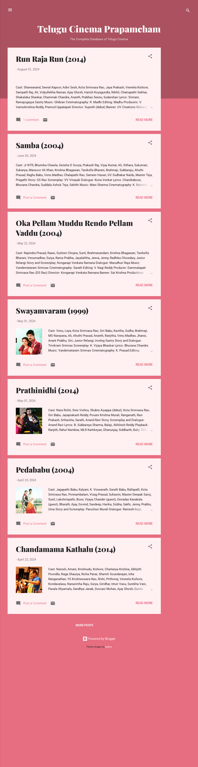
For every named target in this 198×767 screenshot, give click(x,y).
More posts (84, 734)
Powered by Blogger (99, 748)
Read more (144, 229)
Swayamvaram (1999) (52, 420)
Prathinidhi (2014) (47, 499)
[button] (150, 57)
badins (108, 756)
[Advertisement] (177, 109)
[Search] (187, 11)
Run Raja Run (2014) (51, 59)
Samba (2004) (39, 254)
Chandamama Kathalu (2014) (65, 658)
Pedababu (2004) (45, 579)
